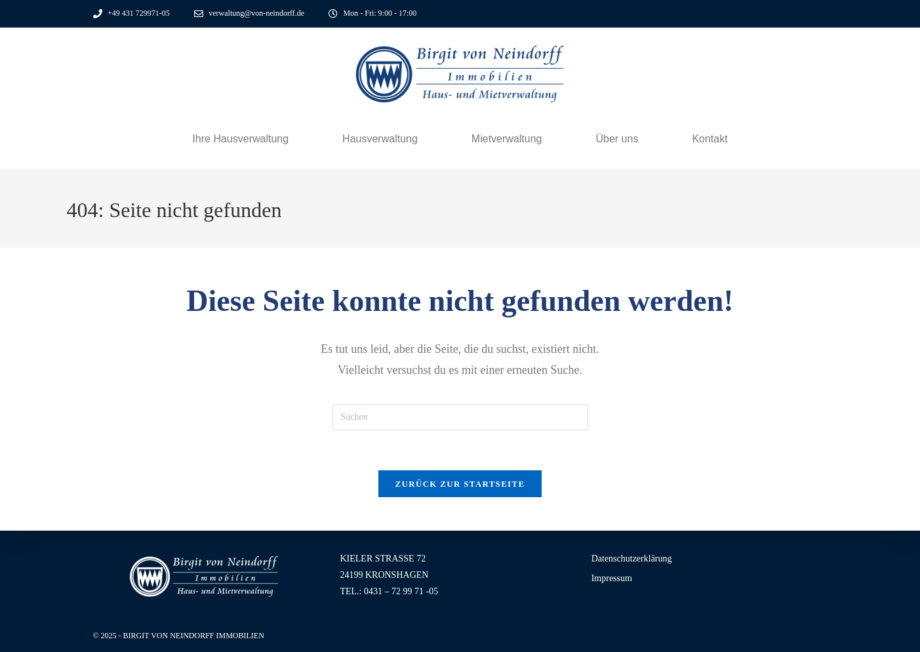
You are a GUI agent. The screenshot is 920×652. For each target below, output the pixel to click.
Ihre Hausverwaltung (240, 138)
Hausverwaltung (380, 138)
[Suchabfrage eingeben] (460, 417)
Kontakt (709, 138)
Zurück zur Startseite (460, 484)
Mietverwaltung (506, 138)
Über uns (616, 138)
